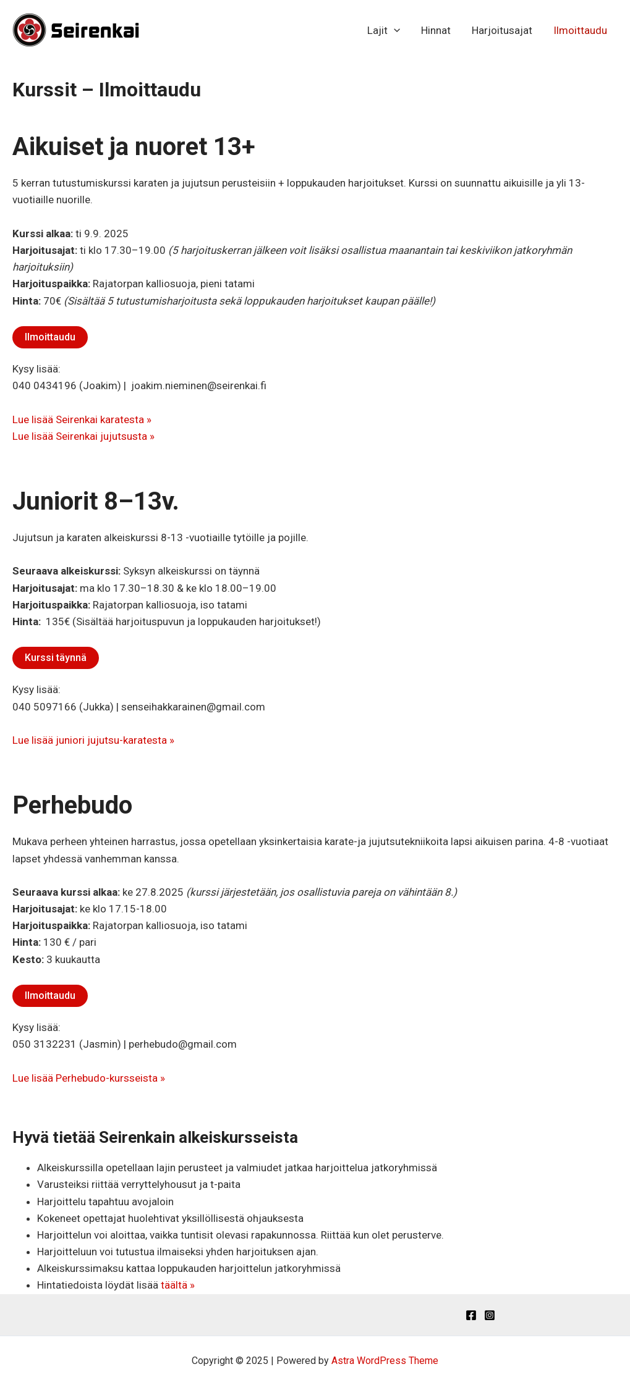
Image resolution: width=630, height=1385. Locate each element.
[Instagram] (489, 1315)
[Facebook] (471, 1315)
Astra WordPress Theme (384, 1360)
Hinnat (436, 30)
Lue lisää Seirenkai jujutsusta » (83, 436)
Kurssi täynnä (56, 657)
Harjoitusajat (502, 30)
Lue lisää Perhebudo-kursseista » (88, 1078)
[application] (394, 30)
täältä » (178, 1285)
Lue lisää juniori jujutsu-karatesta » (93, 740)
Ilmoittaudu (580, 30)
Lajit (383, 30)
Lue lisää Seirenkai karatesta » (81, 419)
